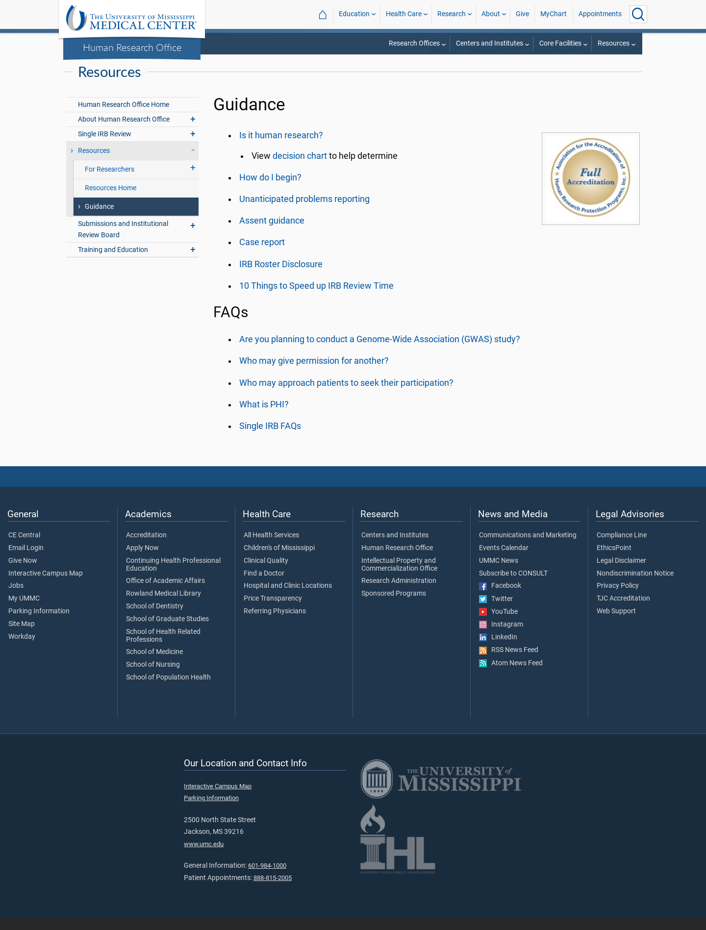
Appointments (600, 14)
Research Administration (398, 594)
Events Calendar (504, 561)
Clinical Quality (266, 574)
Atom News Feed (511, 676)
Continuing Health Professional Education (173, 577)
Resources (614, 43)
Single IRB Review (104, 147)
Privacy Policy (618, 599)
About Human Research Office (124, 132)
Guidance (99, 219)
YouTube (498, 624)
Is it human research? (281, 148)
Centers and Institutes (489, 43)
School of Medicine (154, 665)
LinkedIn (498, 650)
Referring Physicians (275, 624)
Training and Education (113, 262)
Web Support (616, 624)
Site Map (21, 637)
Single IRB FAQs (270, 439)
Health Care (404, 14)
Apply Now (142, 561)
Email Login (26, 561)
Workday (21, 650)
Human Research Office (132, 47)
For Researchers (109, 182)
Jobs (16, 599)
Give (522, 14)
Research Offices (414, 43)
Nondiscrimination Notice (635, 586)
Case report (262, 255)
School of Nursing (153, 677)
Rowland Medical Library (163, 606)
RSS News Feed (508, 663)
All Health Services (271, 548)
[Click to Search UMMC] (638, 14)
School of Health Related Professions (163, 648)
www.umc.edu (204, 856)
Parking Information (39, 624)
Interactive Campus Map (45, 586)
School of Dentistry (154, 619)
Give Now (22, 574)
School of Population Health (168, 690)
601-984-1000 (267, 878)
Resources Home (110, 201)
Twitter (496, 612)
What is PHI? (264, 417)
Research (451, 14)
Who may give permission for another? (314, 373)
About (490, 14)
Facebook (500, 599)
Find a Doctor (264, 586)
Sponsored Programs (393, 606)
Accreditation (146, 548)
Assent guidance (271, 233)
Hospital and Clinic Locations (288, 599)
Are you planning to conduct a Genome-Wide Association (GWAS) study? (379, 352)
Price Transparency (273, 611)
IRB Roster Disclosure (281, 277)
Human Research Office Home (123, 117)
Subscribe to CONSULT (513, 586)
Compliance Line (622, 548)
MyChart (553, 14)
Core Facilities (560, 43)
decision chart (300, 169)
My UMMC (24, 611)
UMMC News (498, 574)
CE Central (24, 548)
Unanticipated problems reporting (304, 212)
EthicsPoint (614, 561)
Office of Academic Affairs (165, 594)
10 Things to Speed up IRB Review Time (316, 298)
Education (354, 14)
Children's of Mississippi (279, 561)
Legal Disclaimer (621, 574)
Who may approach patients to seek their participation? (346, 396)
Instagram (501, 637)
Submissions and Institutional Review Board (123, 242)
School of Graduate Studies (167, 632)
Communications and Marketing (528, 548)
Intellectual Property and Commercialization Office (399, 577)
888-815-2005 (272, 890)
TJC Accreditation (623, 611)
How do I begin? (270, 190)
